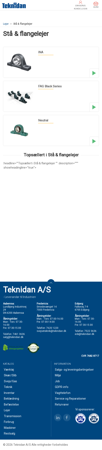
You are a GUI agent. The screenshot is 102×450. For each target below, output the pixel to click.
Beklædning (11, 398)
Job (57, 381)
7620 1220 (52, 328)
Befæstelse (11, 404)
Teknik (8, 387)
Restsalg (9, 433)
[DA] (14, 5)
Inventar (9, 392)
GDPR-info (61, 387)
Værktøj (9, 369)
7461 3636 (19, 334)
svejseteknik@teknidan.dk (51, 331)
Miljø (58, 375)
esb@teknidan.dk (84, 334)
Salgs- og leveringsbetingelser (74, 369)
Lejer (6, 23)
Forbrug (9, 421)
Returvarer (62, 404)
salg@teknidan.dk (13, 337)
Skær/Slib (10, 375)
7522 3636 (90, 331)
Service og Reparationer (70, 398)
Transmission (12, 416)
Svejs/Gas (10, 381)
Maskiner (10, 427)
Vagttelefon (62, 392)
